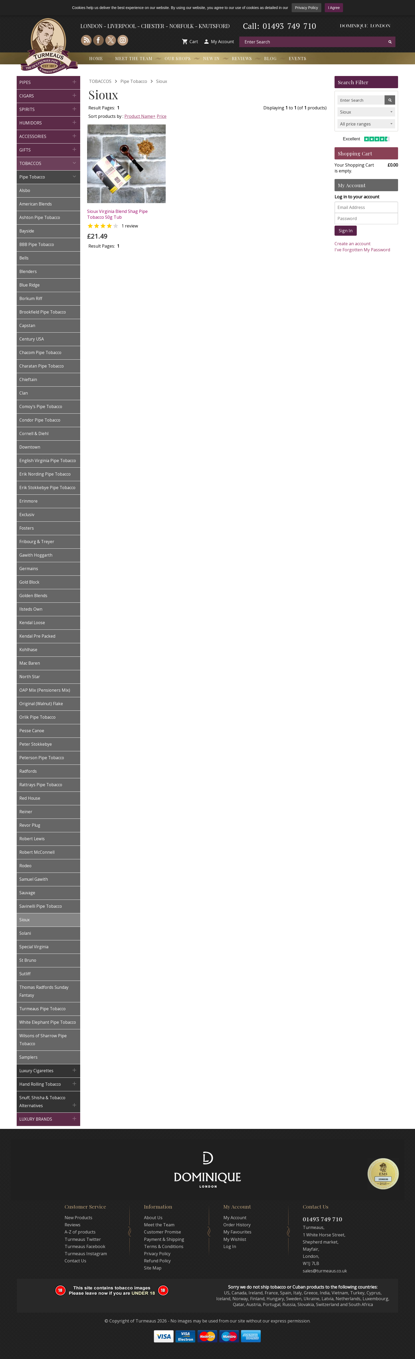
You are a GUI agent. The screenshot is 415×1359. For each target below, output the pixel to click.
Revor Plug (29, 825)
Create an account (353, 244)
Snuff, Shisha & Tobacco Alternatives (48, 1101)
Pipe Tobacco (48, 176)
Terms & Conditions (163, 1246)
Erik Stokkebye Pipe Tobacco (47, 487)
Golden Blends (33, 595)
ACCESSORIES (48, 136)
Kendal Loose (32, 622)
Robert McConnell (37, 852)
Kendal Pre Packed (37, 636)
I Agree (334, 8)
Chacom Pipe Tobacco (40, 352)
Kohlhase (28, 649)
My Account (222, 41)
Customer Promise (162, 1232)
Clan (23, 393)
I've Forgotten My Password (362, 250)
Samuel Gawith (33, 879)
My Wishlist (234, 1239)
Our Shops (178, 58)
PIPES (48, 82)
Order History (237, 1225)
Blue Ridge (29, 285)
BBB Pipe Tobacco (36, 244)
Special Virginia (33, 947)
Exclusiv (26, 514)
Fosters (26, 528)
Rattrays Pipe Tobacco (40, 785)
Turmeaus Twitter (83, 1239)
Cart (194, 41)
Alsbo (24, 190)
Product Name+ (140, 116)
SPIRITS (48, 109)
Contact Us (75, 1261)
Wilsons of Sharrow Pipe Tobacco (43, 1040)
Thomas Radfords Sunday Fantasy (44, 991)
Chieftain (28, 379)
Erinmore (28, 501)
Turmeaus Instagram (86, 1254)
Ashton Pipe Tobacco (39, 217)
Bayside (26, 231)
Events (297, 58)
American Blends (35, 204)
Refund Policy (157, 1261)
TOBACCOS (48, 163)
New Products (78, 1218)
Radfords (28, 771)
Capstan (27, 325)
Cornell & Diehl (33, 433)
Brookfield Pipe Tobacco (42, 312)
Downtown (29, 447)
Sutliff (24, 974)
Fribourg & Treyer (36, 541)
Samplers (28, 1057)
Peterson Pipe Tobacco (41, 758)
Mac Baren (29, 663)
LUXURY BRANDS (48, 1118)
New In (211, 58)
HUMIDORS (48, 122)
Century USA (31, 339)
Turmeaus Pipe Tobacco (42, 1009)
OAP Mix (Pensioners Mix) (44, 690)
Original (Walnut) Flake (41, 704)
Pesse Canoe (31, 731)
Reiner (25, 812)
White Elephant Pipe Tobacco (47, 1022)
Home (96, 58)
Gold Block (29, 582)
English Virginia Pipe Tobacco (47, 460)
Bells (24, 258)
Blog (270, 58)
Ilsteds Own (30, 609)
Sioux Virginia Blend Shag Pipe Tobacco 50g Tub (117, 214)
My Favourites (237, 1232)
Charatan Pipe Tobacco (41, 366)
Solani (25, 933)
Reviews (242, 58)
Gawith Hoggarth (35, 555)
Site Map (152, 1268)
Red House (29, 798)
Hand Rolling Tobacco (48, 1083)
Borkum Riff (30, 298)
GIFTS (48, 149)
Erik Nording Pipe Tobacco (45, 474)
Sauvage (27, 893)
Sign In (346, 231)
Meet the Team (133, 58)
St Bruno (27, 960)
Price (161, 116)
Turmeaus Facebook (85, 1246)
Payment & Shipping (164, 1239)
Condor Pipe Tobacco (39, 420)
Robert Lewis (32, 839)
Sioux (24, 920)
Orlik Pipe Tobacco (37, 717)
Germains (28, 568)
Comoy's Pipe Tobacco (40, 406)
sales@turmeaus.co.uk (325, 1271)
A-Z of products (80, 1232)
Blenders (28, 271)
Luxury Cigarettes (48, 1070)
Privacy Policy (306, 8)
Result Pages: (101, 246)
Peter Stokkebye (35, 744)
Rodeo (25, 866)
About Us (153, 1218)
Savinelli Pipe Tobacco (40, 906)
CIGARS (48, 95)
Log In (229, 1246)
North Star (29, 677)
